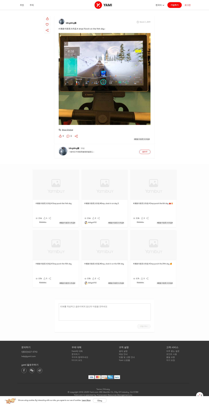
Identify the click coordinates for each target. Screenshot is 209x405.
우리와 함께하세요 (80, 357)
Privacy (106, 389)
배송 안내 (123, 354)
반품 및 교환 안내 (127, 357)
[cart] (199, 395)
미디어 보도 (77, 360)
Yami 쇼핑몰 (124, 360)
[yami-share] (47, 27)
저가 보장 (170, 360)
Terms (99, 389)
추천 (22, 5)
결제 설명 (123, 351)
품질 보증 (170, 357)
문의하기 (76, 354)
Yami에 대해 (77, 351)
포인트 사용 (171, 354)
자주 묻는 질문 (172, 351)
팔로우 (144, 152)
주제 (32, 5)
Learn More (86, 400)
